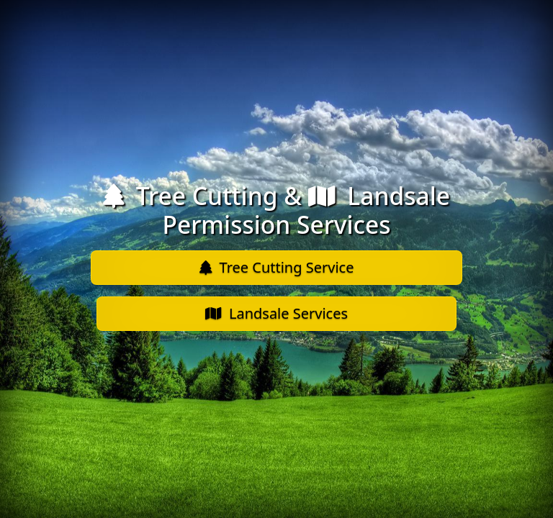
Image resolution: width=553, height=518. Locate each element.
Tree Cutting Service (276, 267)
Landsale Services (276, 313)
